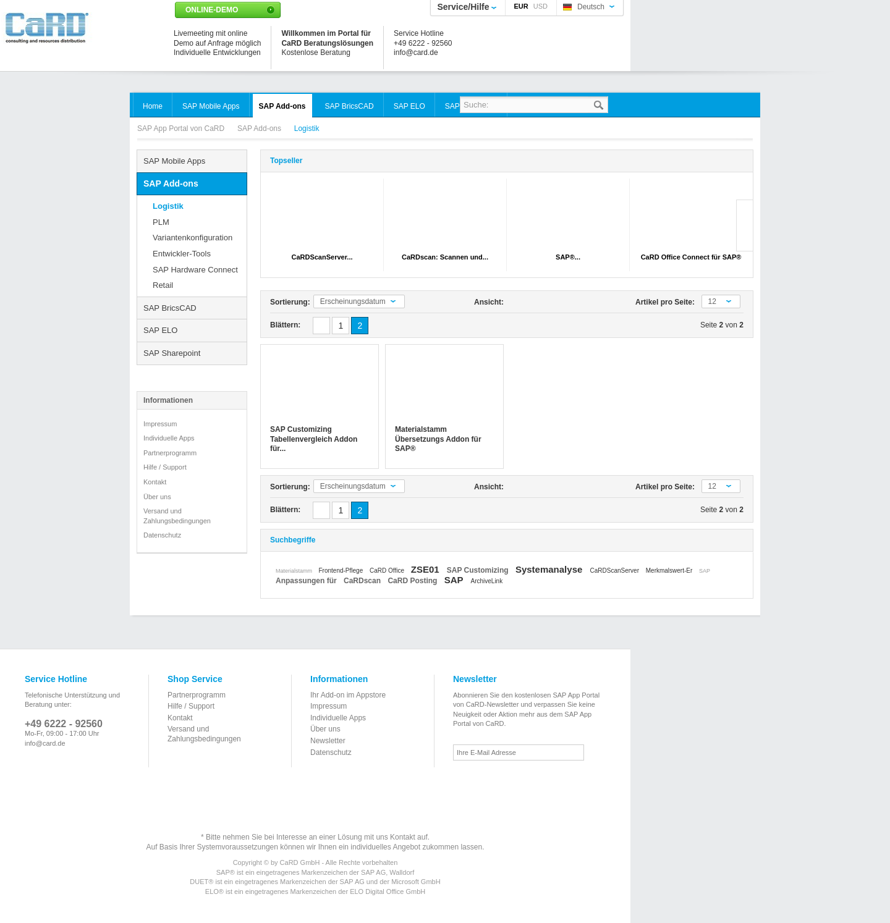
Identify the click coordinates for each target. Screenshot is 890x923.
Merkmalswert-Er (670, 570)
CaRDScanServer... (321, 257)
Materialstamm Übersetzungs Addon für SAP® (438, 439)
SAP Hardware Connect (195, 269)
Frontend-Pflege (342, 570)
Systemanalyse (550, 569)
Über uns (157, 496)
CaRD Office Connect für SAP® (691, 257)
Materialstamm (295, 571)
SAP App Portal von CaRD (182, 128)
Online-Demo (211, 10)
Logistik (168, 206)
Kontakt (154, 482)
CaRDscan (363, 580)
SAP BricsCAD (170, 308)
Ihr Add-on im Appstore (348, 695)
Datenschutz (162, 535)
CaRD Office (388, 570)
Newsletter (327, 740)
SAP (704, 571)
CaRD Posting (413, 580)
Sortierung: (290, 302)
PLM (161, 222)
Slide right (744, 225)
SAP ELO (160, 330)
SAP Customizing (479, 570)
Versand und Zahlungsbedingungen (177, 516)
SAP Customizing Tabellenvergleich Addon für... (313, 439)
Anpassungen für (307, 580)
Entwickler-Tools (182, 253)
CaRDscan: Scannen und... (445, 257)
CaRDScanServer (615, 570)
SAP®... (568, 257)
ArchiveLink (486, 581)
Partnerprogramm (170, 453)
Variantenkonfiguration (192, 237)
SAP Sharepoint (171, 353)
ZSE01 (426, 569)
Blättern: (285, 325)
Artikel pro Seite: (665, 302)
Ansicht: (489, 302)
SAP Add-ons (260, 128)
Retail (163, 285)
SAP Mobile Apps (174, 161)
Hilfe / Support (165, 467)
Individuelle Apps (169, 438)
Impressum (160, 424)
